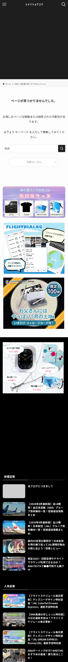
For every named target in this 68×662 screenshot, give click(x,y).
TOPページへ (34, 162)
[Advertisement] (34, 45)
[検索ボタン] (63, 4)
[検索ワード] (34, 148)
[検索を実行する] (61, 148)
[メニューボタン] (4, 4)
